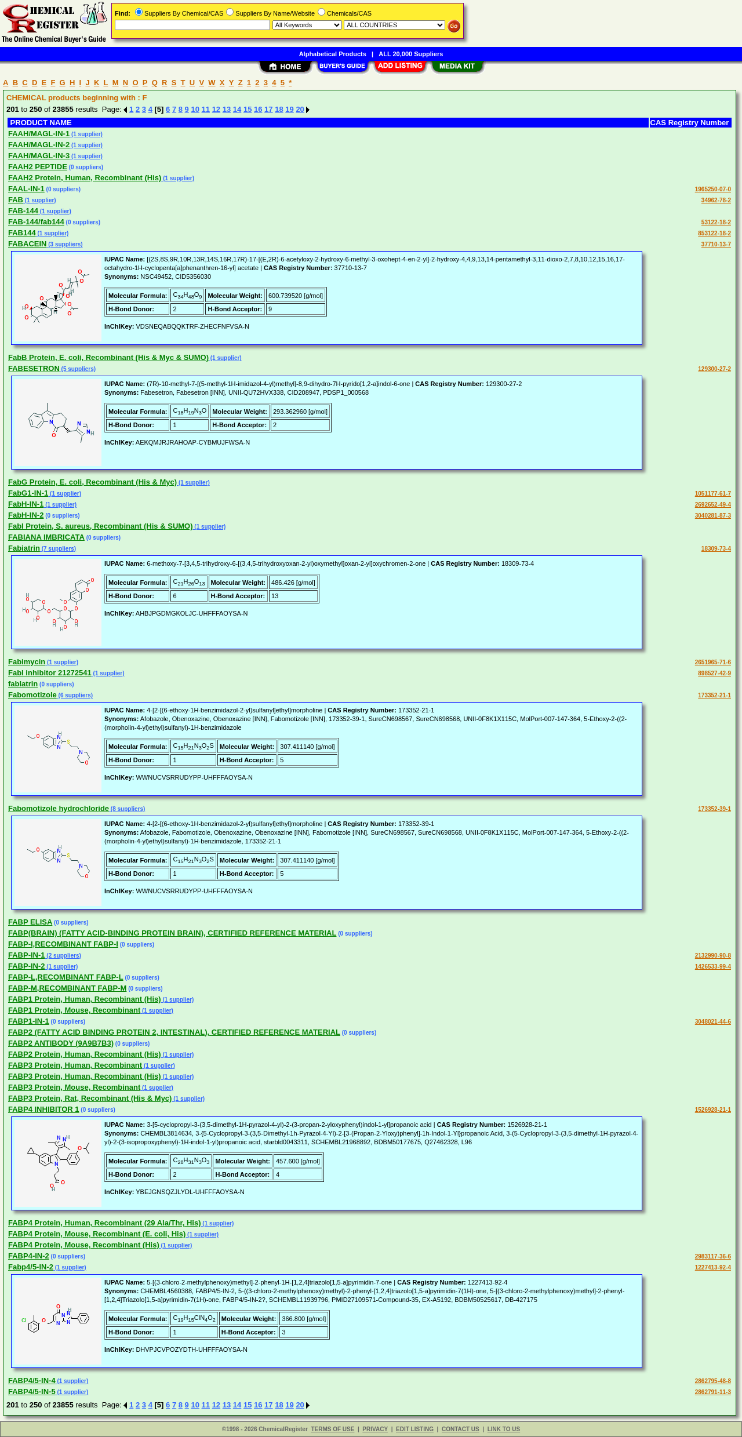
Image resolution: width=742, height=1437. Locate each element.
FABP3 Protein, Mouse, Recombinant (74, 1087)
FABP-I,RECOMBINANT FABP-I (63, 944)
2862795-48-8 (713, 1381)
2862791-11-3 (713, 1392)
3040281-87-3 (713, 515)
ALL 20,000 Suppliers (411, 53)
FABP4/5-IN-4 (32, 1380)
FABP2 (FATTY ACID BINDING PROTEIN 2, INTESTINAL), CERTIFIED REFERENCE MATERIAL (174, 1032)
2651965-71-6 (713, 662)
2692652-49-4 (713, 504)
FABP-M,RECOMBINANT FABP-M (67, 988)
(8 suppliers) (127, 809)
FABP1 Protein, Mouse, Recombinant (74, 1010)
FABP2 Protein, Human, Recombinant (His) (84, 1054)
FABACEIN (27, 243)
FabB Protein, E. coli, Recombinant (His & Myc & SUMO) (108, 357)
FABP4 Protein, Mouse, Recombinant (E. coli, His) (97, 1233)
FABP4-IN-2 (28, 1256)
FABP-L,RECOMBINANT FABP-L (65, 977)
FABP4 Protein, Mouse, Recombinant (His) (83, 1244)
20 (300, 109)
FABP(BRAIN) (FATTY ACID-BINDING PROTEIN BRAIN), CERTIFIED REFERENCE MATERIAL (172, 933)
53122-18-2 (716, 222)
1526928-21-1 (713, 1110)
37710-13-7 (716, 244)
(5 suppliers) (78, 369)
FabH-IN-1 (25, 504)
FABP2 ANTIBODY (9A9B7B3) (61, 1043)
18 (279, 109)
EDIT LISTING (415, 1429)
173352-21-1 (714, 695)
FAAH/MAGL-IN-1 (39, 133)
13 (227, 109)
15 (247, 109)
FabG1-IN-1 (28, 493)
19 (289, 109)
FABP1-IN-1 (28, 1021)
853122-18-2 (714, 233)
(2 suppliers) (63, 955)
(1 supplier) (86, 134)
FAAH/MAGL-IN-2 (39, 144)
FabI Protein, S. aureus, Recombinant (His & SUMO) (100, 526)
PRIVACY (375, 1429)
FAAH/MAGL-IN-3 (39, 155)
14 (237, 109)
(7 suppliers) (58, 548)
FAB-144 (23, 210)
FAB (15, 199)
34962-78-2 (716, 200)
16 (258, 109)
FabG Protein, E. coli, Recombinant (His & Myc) (92, 482)
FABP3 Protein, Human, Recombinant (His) (84, 1076)
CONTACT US (460, 1429)
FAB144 (22, 232)
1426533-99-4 (713, 966)
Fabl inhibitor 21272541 (50, 672)
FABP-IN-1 (26, 955)
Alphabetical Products (332, 53)
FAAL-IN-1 (26, 188)
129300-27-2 (714, 369)
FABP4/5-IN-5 (32, 1391)
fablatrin (23, 683)
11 (206, 109)
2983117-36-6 (713, 1256)
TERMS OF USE (332, 1429)
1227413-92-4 (713, 1267)
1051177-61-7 (713, 493)
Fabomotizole (32, 694)
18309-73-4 (716, 548)
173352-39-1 (714, 809)
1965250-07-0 (713, 189)
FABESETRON (34, 368)
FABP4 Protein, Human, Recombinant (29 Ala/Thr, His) (104, 1222)
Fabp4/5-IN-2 (30, 1267)
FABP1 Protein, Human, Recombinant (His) (84, 999)
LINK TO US (504, 1429)
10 (195, 109)
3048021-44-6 (713, 1021)
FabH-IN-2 (25, 515)
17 (268, 109)
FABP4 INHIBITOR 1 (43, 1109)
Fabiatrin (24, 548)
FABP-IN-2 (26, 966)
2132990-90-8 (713, 955)
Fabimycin (26, 661)
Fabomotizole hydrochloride (58, 808)
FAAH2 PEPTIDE (37, 166)
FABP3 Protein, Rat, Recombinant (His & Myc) (90, 1098)
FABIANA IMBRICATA (46, 537)
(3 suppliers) (64, 244)
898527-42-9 (714, 673)
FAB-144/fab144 (36, 221)
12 (216, 109)
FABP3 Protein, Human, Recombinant (75, 1065)
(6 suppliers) (75, 695)
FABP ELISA (30, 922)
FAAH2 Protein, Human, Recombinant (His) (84, 177)
